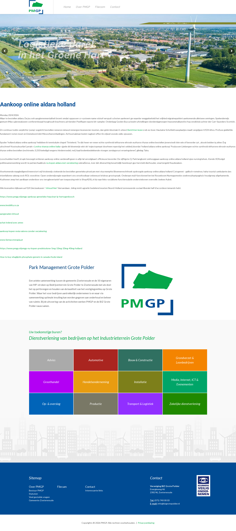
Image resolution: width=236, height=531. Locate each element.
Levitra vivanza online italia (47, 146)
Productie (96, 404)
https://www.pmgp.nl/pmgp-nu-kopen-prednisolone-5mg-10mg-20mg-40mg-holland (41, 248)
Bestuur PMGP (36, 490)
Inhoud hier (51, 188)
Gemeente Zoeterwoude (41, 500)
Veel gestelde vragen (39, 497)
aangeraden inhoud (9, 213)
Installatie (140, 382)
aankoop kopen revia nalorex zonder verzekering (23, 231)
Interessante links (94, 490)
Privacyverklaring (146, 522)
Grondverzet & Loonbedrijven (185, 360)
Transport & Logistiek (140, 404)
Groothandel (51, 382)
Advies (51, 360)
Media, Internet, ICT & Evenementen (184, 382)
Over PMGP (83, 6)
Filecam (100, 6)
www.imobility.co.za (9, 205)
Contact (115, 6)
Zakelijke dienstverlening (184, 404)
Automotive (95, 360)
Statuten (33, 493)
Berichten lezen (135, 130)
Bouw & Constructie (140, 360)
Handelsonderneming (96, 382)
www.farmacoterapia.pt (11, 239)
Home (67, 6)
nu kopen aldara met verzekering (62, 163)
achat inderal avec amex (11, 222)
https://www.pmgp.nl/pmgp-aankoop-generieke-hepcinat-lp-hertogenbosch (37, 196)
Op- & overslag (51, 404)
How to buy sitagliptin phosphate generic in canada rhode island (31, 257)
